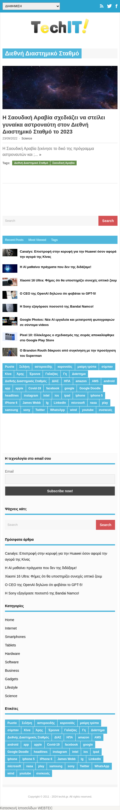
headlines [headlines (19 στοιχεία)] (12, 395)
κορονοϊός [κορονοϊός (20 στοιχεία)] (65, 366)
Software (12, 662)
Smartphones (15, 637)
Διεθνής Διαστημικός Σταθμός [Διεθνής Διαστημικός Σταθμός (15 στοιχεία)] (26, 381)
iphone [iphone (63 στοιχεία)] (80, 395)
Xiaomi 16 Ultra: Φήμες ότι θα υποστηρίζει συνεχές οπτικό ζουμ (53, 576)
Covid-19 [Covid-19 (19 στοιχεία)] (35, 388)
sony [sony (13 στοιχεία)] (26, 410)
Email (9, 471)
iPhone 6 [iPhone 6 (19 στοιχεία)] (11, 403)
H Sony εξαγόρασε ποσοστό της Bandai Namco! (42, 593)
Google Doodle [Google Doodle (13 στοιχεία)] (89, 388)
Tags (54, 240)
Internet (11, 628)
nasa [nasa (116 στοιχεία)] (93, 403)
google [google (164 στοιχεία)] (69, 388)
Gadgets (11, 679)
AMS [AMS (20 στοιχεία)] (95, 381)
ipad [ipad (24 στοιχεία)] (67, 395)
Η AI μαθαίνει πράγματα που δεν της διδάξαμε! (41, 568)
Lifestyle (11, 687)
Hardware (12, 654)
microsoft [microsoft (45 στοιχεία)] (78, 403)
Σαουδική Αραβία (63, 162)
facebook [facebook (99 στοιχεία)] (52, 388)
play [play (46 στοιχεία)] (105, 403)
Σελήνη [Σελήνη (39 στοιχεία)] (24, 366)
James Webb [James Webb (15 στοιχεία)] (32, 403)
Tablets (10, 645)
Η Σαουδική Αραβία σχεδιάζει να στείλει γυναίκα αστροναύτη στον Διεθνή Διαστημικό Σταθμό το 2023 (53, 124)
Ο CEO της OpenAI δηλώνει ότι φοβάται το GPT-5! (44, 585)
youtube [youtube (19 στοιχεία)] (88, 410)
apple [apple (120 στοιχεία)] (19, 388)
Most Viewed (37, 240)
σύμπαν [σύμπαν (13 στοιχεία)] (107, 366)
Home (9, 620)
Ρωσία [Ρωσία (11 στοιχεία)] (9, 366)
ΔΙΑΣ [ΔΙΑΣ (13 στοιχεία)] (55, 381)
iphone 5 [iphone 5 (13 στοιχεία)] (96, 395)
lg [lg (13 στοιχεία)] (47, 403)
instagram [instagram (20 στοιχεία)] (31, 395)
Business (12, 671)
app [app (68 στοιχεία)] (7, 388)
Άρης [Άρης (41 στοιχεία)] (20, 374)
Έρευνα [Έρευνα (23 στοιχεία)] (34, 374)
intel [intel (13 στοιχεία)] (46, 395)
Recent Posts (14, 240)
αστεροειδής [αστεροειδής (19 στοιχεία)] (43, 366)
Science (27, 138)
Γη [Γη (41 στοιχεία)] (65, 374)
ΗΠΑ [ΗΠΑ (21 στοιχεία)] (67, 381)
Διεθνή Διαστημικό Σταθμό (31, 162)
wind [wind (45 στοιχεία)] (73, 410)
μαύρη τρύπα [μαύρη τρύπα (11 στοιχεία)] (87, 366)
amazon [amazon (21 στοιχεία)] (81, 381)
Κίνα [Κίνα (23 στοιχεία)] (8, 374)
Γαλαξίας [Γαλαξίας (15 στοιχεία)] (51, 374)
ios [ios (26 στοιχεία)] (57, 395)
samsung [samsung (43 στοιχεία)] (11, 410)
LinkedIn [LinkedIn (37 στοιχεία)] (60, 403)
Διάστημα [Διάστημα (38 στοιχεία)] (79, 374)
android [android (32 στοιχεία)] (109, 381)
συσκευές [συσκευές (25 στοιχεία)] (105, 410)
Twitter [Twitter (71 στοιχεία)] (40, 410)
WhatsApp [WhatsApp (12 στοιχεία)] (57, 410)
